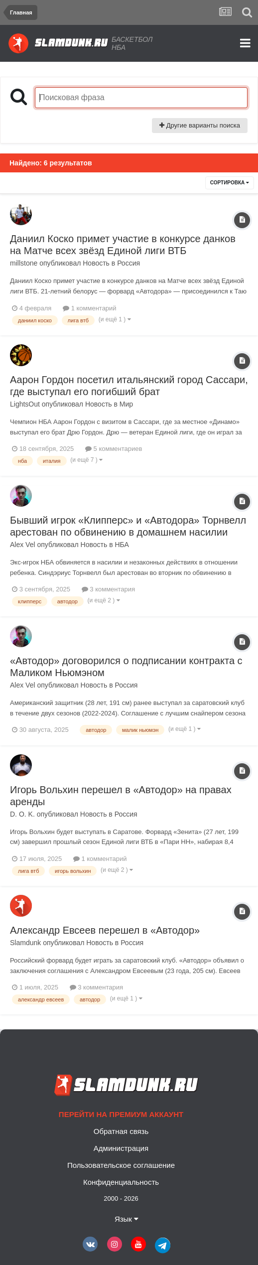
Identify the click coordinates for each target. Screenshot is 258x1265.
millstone (23, 263)
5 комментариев (113, 448)
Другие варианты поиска (199, 125)
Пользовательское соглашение (121, 1165)
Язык (126, 1219)
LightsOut (25, 404)
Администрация (121, 1148)
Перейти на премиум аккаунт (121, 1114)
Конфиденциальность (121, 1182)
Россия (128, 263)
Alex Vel (22, 545)
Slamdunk (25, 943)
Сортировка (229, 182)
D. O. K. (22, 814)
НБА (122, 545)
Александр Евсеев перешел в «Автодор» (105, 930)
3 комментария (108, 589)
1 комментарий (90, 308)
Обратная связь (121, 1131)
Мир (126, 404)
